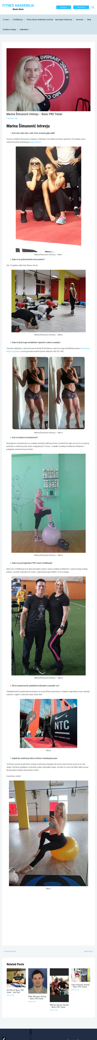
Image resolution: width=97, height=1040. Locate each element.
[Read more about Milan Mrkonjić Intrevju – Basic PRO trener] (37, 981)
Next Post (89, 952)
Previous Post (9, 952)
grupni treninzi (35, 142)
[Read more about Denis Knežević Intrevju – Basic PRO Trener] (80, 975)
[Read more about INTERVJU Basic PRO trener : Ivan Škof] (16, 978)
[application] (10, 20)
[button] (63, 7)
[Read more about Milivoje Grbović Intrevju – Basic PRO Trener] (59, 985)
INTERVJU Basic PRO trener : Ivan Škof (15, 991)
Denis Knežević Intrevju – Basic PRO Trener (80, 986)
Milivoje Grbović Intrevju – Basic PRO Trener (58, 1007)
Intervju (11, 119)
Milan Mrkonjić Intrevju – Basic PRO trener (37, 998)
